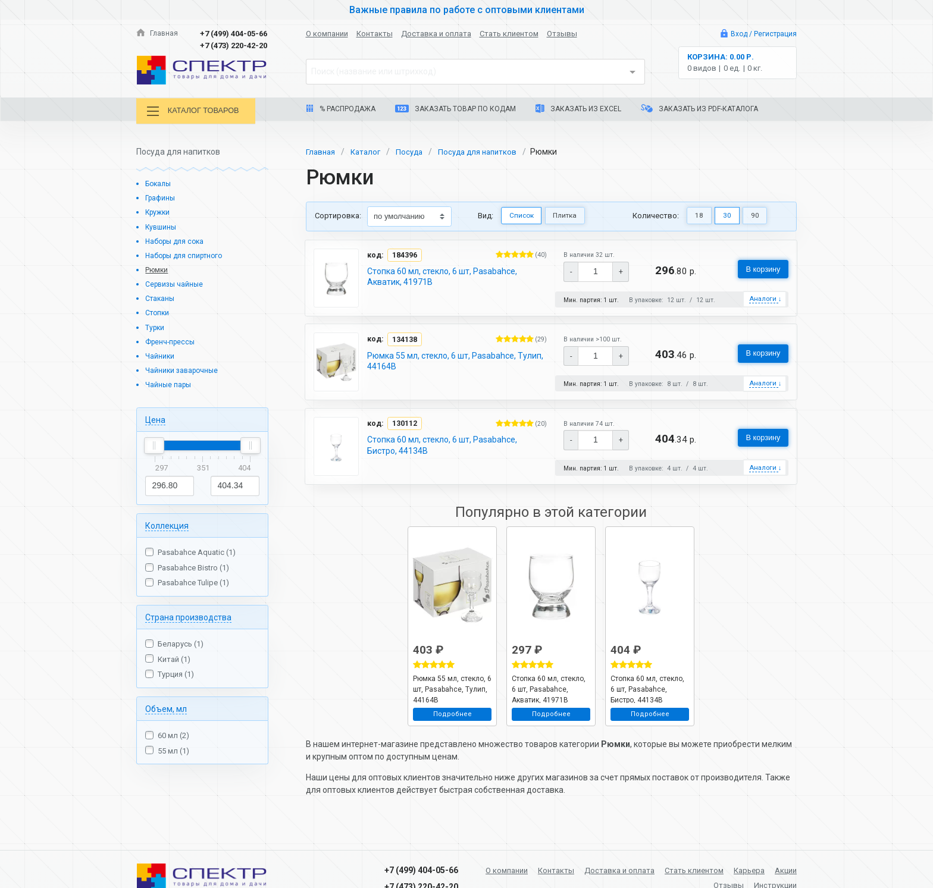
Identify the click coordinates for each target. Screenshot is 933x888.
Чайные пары (169, 383)
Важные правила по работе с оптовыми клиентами (466, 9)
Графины (161, 197)
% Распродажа (340, 109)
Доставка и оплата (436, 33)
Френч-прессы (171, 340)
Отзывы (562, 33)
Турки (155, 326)
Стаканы (161, 297)
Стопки (158, 311)
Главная (157, 33)
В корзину (760, 269)
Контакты (374, 33)
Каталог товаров (198, 111)
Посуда (415, 150)
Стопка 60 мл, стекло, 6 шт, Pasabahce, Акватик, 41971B (443, 276)
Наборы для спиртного (187, 254)
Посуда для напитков (486, 150)
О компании (327, 33)
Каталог (369, 150)
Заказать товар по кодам (455, 109)
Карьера (780, 869)
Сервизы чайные (175, 283)
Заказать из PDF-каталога (699, 108)
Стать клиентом (509, 33)
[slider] (154, 445)
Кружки (159, 211)
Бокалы (159, 182)
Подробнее (452, 717)
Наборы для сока (177, 240)
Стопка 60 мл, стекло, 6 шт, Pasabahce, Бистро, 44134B (443, 447)
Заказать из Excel (578, 108)
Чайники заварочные (184, 369)
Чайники (160, 355)
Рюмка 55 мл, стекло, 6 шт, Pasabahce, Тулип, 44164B (456, 362)
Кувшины (162, 225)
